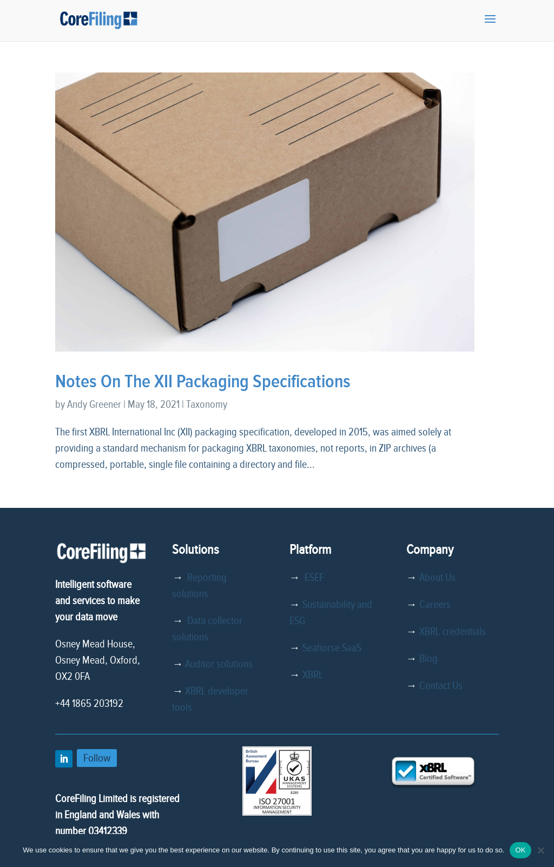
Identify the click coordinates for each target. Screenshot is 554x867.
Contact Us (441, 685)
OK (520, 850)
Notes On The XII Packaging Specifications (203, 381)
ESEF (312, 577)
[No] (540, 850)
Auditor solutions (219, 664)
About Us (437, 577)
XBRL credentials (452, 631)
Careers (435, 604)
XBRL (312, 675)
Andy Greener (94, 404)
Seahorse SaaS (331, 647)
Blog (428, 658)
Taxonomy (206, 404)
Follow (96, 758)
